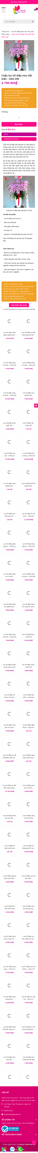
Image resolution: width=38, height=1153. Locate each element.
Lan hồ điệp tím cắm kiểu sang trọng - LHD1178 (9, 908)
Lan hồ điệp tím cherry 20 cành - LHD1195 (9, 697)
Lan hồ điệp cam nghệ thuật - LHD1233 (28, 395)
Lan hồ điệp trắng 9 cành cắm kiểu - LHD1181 (9, 878)
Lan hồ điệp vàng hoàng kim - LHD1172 (10, 999)
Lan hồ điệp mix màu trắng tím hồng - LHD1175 (28, 938)
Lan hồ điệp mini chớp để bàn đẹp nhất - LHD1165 (28, 1059)
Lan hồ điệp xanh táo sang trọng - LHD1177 (28, 908)
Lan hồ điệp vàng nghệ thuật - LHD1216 (10, 486)
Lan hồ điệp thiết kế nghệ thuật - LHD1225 (28, 486)
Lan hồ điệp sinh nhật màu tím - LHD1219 (9, 516)
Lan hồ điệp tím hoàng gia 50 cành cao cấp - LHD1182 (28, 848)
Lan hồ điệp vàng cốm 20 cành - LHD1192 (10, 727)
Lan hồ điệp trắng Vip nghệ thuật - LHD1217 (9, 606)
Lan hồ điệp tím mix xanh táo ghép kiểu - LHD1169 (28, 1029)
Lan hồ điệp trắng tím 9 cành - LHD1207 (9, 576)
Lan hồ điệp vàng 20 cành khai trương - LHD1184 (28, 818)
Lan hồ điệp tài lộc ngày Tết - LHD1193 (9, 425)
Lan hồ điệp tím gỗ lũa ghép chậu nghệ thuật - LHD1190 (9, 757)
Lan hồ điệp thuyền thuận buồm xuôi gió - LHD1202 (9, 667)
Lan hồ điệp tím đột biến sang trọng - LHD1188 (9, 787)
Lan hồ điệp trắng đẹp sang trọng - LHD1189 (28, 757)
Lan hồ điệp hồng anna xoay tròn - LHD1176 (9, 938)
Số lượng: (5, 112)
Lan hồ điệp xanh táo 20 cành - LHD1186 (28, 787)
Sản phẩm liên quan (19, 305)
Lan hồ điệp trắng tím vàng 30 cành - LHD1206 (28, 606)
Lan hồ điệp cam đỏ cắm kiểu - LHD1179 (28, 878)
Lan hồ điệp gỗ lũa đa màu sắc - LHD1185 (9, 818)
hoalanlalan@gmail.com (12, 1114)
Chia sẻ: (5, 129)
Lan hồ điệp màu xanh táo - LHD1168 (9, 1059)
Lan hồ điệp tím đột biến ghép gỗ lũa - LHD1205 (28, 335)
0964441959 (22, 2)
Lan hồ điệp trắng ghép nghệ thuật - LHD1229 (9, 335)
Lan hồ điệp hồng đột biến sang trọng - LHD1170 (9, 1029)
